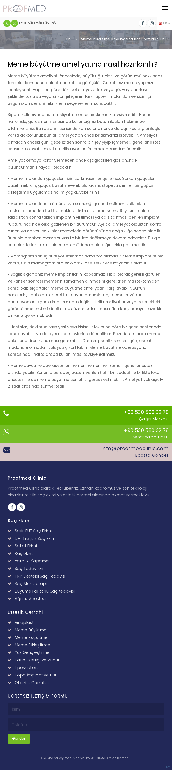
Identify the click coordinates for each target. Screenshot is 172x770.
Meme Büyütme (27, 630)
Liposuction (23, 667)
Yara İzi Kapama (28, 561)
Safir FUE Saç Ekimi (30, 531)
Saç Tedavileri (25, 568)
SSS (68, 39)
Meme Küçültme (27, 637)
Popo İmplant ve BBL (32, 675)
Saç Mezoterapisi (28, 583)
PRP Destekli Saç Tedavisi (36, 576)
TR (164, 23)
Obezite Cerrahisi (28, 682)
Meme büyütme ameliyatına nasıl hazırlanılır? (123, 39)
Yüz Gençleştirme (28, 652)
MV (168, 767)
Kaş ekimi (20, 553)
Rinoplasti (21, 622)
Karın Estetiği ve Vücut (33, 660)
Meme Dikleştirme (29, 645)
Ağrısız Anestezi (27, 598)
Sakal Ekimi (22, 546)
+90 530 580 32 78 (29, 23)
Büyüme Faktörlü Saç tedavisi (41, 591)
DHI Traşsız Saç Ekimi (32, 538)
